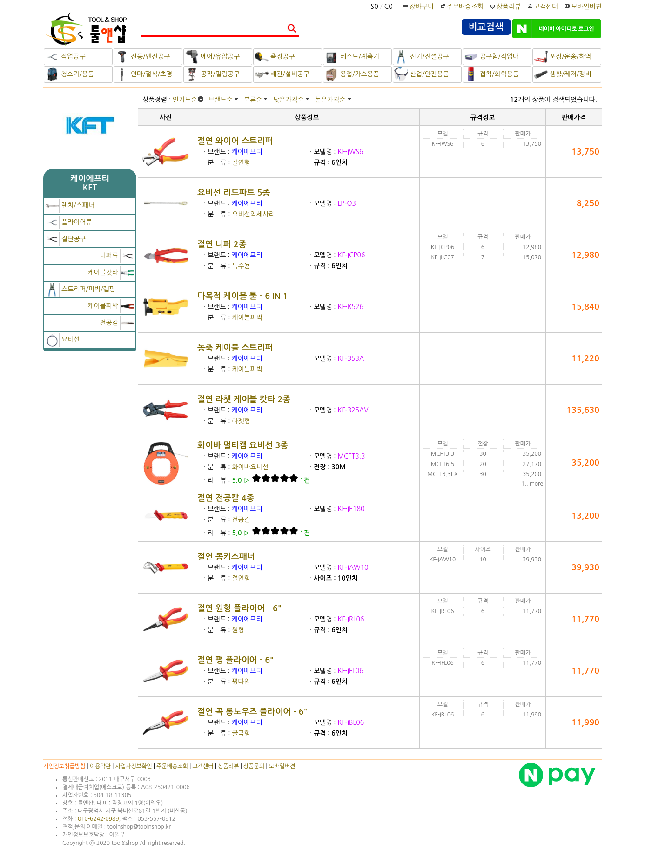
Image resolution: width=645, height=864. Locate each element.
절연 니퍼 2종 (222, 244)
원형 (238, 630)
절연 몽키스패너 (226, 557)
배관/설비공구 (282, 74)
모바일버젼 (586, 6)
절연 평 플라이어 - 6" (235, 660)
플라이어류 (68, 222)
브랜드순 (220, 99)
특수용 (241, 266)
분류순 (253, 99)
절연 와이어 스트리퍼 (235, 141)
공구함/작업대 (491, 57)
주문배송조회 (461, 6)
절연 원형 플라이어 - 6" (239, 608)
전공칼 (117, 322)
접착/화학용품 (491, 74)
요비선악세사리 (253, 214)
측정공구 (275, 57)
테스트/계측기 (351, 57)
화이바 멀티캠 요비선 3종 (242, 445)
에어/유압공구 (212, 57)
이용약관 (100, 766)
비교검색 (486, 27)
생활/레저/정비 (562, 74)
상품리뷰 (505, 6)
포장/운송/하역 (562, 57)
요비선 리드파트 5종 (233, 193)
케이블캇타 (110, 272)
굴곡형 (241, 733)
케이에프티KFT (90, 183)
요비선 (62, 339)
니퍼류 (117, 255)
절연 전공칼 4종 (226, 498)
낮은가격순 (288, 99)
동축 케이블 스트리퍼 (235, 348)
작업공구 (65, 57)
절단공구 (65, 239)
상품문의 (253, 766)
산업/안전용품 (421, 74)
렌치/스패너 (69, 205)
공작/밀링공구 (212, 74)
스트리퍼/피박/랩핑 (80, 289)
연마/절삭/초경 (143, 74)
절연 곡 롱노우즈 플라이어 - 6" (252, 712)
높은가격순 (330, 99)
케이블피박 (110, 306)
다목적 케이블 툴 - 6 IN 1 (242, 296)
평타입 (241, 681)
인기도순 (185, 99)
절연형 (241, 162)
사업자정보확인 (133, 766)
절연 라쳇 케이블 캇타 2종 (243, 399)
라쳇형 (241, 421)
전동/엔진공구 (142, 57)
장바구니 (419, 6)
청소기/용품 (69, 74)
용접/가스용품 (351, 74)
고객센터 (542, 6)
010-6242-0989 (98, 819)
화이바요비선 (250, 467)
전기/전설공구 (421, 57)
